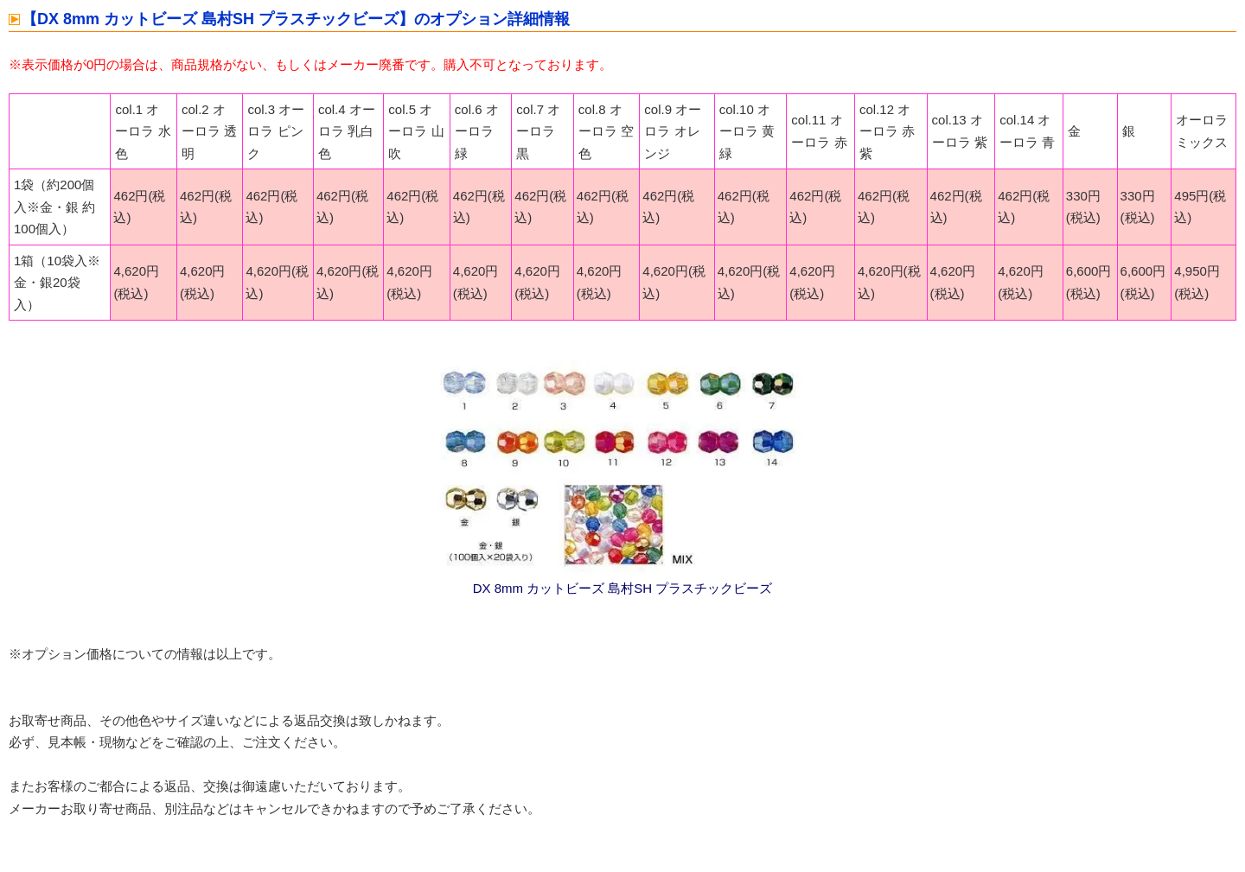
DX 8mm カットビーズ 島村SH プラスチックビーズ (623, 588)
